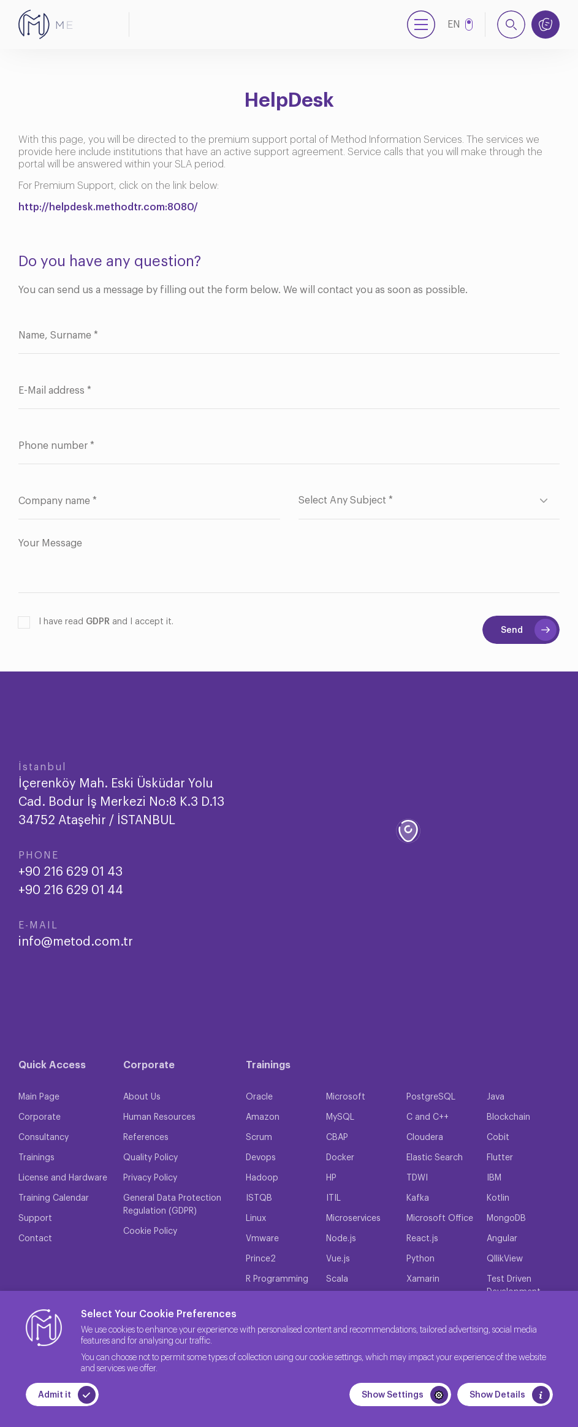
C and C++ (427, 1117)
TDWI (417, 1178)
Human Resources (159, 1117)
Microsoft (345, 1097)
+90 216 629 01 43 (70, 872)
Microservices (353, 1218)
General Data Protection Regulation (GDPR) (172, 1204)
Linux (256, 1218)
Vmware (262, 1238)
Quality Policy (150, 1157)
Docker (340, 1157)
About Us (142, 1097)
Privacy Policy (150, 1178)
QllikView (505, 1259)
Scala (337, 1279)
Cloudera (424, 1137)
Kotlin (498, 1198)
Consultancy (43, 1137)
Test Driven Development (514, 1285)
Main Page (38, 1097)
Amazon (262, 1117)
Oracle (259, 1097)
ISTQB (259, 1198)
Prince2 (261, 1259)
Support (35, 1218)
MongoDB (506, 1218)
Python (420, 1259)
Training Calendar (53, 1198)
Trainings (36, 1157)
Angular (502, 1238)
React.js (422, 1238)
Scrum (259, 1137)
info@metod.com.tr (75, 942)
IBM (494, 1178)
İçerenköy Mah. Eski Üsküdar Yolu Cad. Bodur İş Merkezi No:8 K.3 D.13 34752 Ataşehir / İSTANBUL (121, 802)
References (146, 1137)
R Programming (277, 1279)
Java (495, 1097)
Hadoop (262, 1178)
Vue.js (338, 1259)
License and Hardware (62, 1178)
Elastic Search (434, 1157)
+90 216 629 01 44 (70, 890)
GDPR (98, 622)
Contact (35, 1238)
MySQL (340, 1117)
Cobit (498, 1137)
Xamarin (422, 1279)
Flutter (500, 1157)
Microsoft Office (439, 1218)
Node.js (341, 1238)
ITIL (333, 1198)
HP (331, 1178)
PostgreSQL (430, 1097)
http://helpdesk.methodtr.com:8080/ (108, 207)
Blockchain (508, 1117)
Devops (261, 1157)
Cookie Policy (150, 1231)
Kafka (417, 1198)
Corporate (39, 1117)
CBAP (337, 1137)
